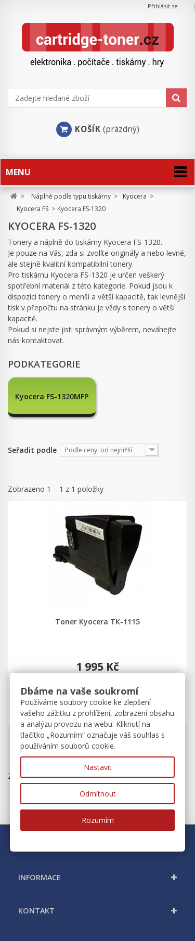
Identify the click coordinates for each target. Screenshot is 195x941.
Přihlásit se (163, 6)
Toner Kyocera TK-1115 (97, 622)
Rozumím (98, 820)
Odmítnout (98, 794)
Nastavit (98, 767)
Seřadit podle (32, 450)
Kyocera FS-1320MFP (51, 396)
